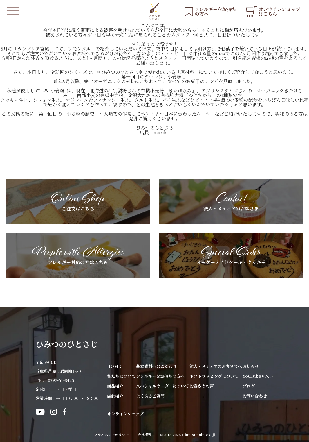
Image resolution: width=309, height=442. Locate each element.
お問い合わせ (255, 396)
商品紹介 (115, 386)
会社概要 (144, 434)
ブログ (249, 386)
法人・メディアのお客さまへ (215, 366)
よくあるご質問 (150, 396)
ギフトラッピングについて (213, 376)
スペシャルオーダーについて (162, 386)
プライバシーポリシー (111, 434)
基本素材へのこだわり (156, 366)
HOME (114, 366)
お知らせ (251, 366)
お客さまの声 (201, 386)
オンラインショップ (125, 413)
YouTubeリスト (258, 376)
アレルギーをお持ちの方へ (160, 376)
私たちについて (121, 376)
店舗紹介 (115, 396)
